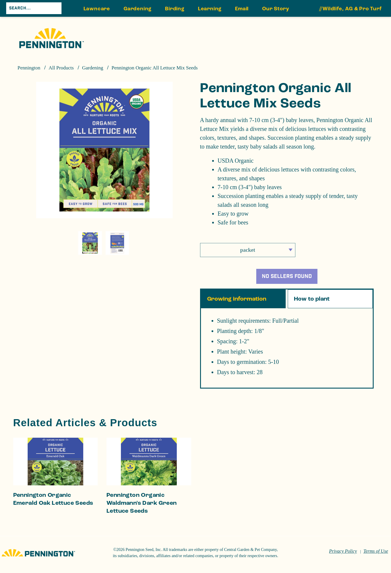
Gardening (138, 9)
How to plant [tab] (312, 303)
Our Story (275, 9)
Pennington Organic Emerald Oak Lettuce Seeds (53, 504)
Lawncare (97, 9)
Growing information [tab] (236, 303)
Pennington (29, 68)
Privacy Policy (343, 555)
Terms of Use (375, 555)
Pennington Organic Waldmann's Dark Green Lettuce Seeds (142, 507)
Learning (210, 9)
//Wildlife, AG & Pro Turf (350, 9)
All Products (61, 68)
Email (242, 9)
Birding (174, 9)
